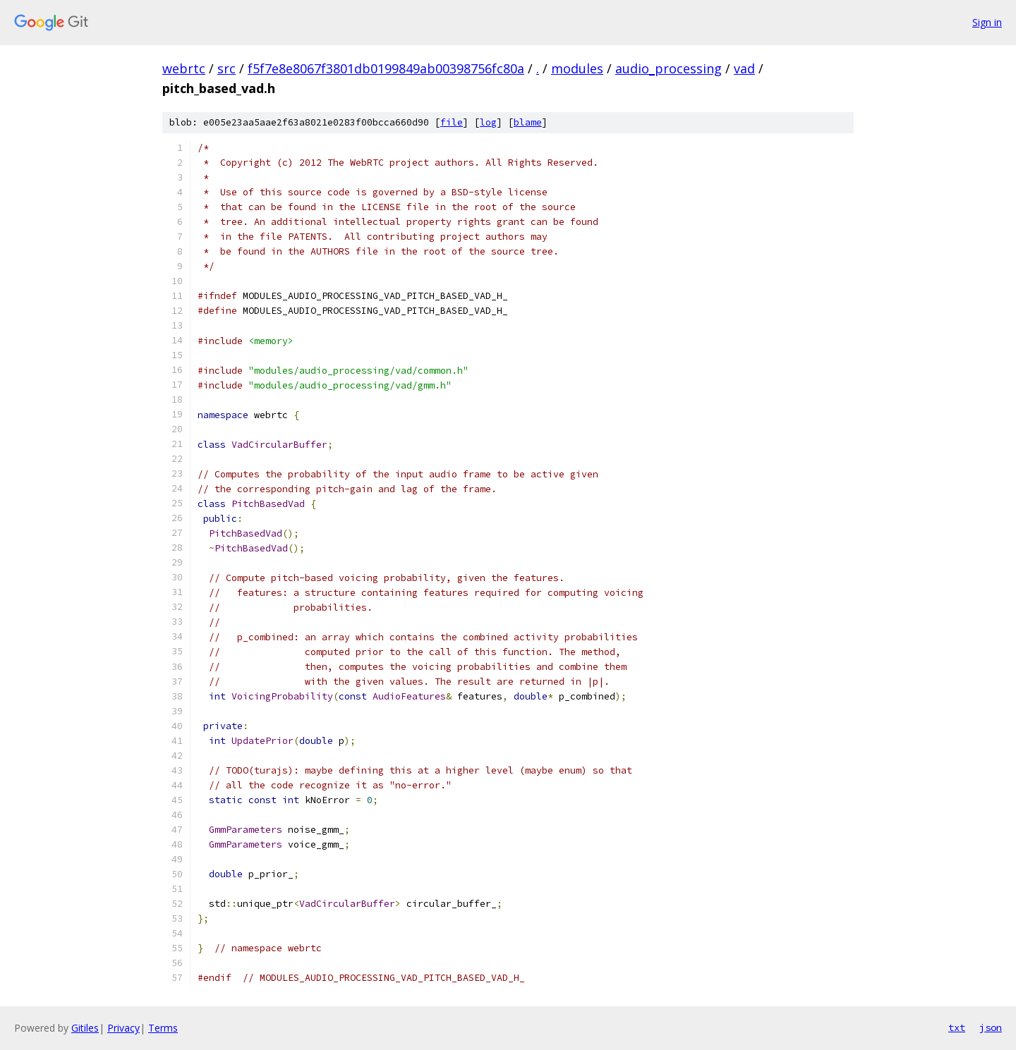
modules (577, 68)
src (226, 68)
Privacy (123, 1027)
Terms (163, 1027)
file (451, 122)
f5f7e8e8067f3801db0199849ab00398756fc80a (386, 68)
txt (956, 1027)
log (488, 122)
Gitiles (85, 1027)
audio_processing (668, 68)
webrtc (183, 68)
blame (528, 122)
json (990, 1027)
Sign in (987, 22)
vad (744, 68)
